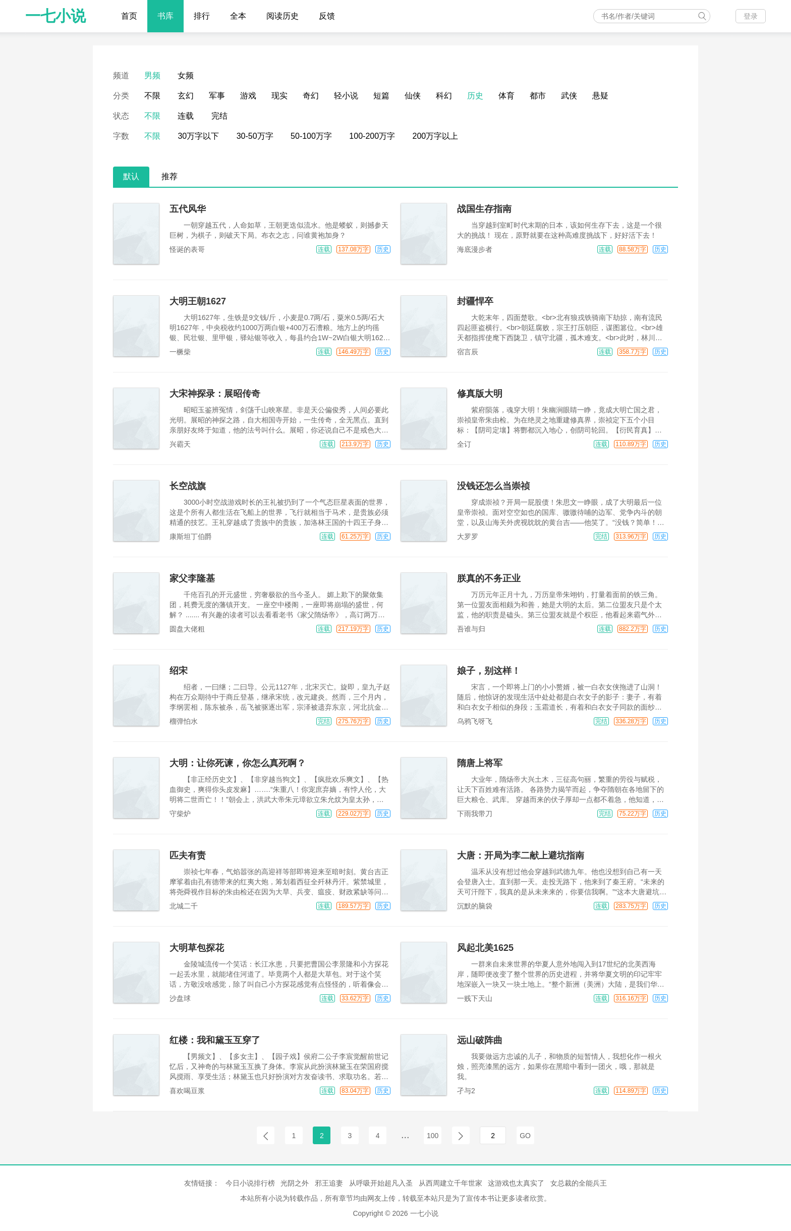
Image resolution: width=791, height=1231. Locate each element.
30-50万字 (255, 136)
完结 (219, 116)
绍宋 (179, 671)
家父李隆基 (192, 578)
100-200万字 (372, 136)
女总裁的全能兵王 (578, 1183)
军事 (217, 95)
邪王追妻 (329, 1183)
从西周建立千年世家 (450, 1183)
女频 (186, 75)
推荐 (169, 176)
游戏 (248, 95)
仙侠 (413, 95)
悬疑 (600, 95)
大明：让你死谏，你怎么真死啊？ (238, 763)
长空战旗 (188, 486)
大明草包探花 (197, 948)
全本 (238, 16)
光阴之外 (294, 1183)
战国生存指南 (484, 209)
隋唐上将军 (479, 763)
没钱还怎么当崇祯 (493, 486)
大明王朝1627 (198, 301)
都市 (538, 95)
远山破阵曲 (479, 1040)
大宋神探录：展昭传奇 (215, 394)
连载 (186, 116)
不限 (152, 95)
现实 (279, 95)
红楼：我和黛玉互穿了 (215, 1040)
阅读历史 (282, 16)
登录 (751, 16)
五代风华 (188, 209)
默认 (131, 176)
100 (432, 1136)
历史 (475, 95)
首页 (129, 16)
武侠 (569, 95)
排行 (202, 16)
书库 (165, 16)
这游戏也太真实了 (516, 1183)
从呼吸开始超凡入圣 (381, 1183)
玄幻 (186, 95)
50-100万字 (311, 136)
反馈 (327, 16)
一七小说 (55, 16)
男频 (152, 75)
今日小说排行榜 (250, 1183)
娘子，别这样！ (489, 671)
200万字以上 (436, 136)
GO (525, 1136)
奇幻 (311, 95)
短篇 (381, 95)
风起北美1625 (485, 948)
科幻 (444, 95)
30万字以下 (198, 136)
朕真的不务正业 (489, 578)
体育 (506, 95)
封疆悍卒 (475, 301)
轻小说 (346, 95)
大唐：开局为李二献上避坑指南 (520, 855)
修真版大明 (479, 394)
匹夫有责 (188, 855)
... (405, 1134)
